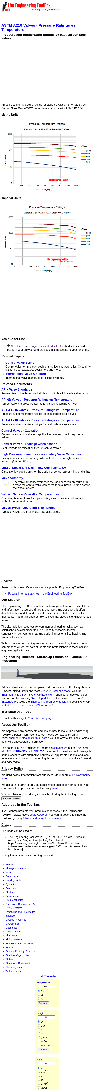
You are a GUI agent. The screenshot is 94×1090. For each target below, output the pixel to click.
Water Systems (13, 971)
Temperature (44, 982)
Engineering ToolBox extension (50, 701)
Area (39, 1059)
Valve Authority (12, 478)
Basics (9, 872)
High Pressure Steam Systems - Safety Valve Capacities (41, 454)
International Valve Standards (26, 374)
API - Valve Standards (16, 389)
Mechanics (11, 927)
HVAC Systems (13, 907)
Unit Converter (47, 976)
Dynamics (10, 884)
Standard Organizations (18, 955)
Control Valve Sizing (19, 362)
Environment (12, 896)
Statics (9, 959)
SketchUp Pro (10, 701)
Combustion (12, 876)
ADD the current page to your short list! (34, 346)
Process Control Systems (19, 943)
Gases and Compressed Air (20, 903)
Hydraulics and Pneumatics (20, 911)
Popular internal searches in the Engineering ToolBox (40, 593)
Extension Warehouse (38, 705)
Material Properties (15, 919)
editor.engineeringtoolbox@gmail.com (24, 738)
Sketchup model (62, 691)
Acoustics (10, 864)
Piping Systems (13, 939)
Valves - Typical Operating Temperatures (30, 494)
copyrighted (60, 747)
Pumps (9, 947)
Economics (11, 888)
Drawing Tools (13, 880)
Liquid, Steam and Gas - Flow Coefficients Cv (33, 467)
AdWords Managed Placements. (42, 818)
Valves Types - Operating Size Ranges (28, 507)
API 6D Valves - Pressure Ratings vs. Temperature (36, 399)
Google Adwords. (38, 814)
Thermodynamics (14, 967)
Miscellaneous (13, 931)
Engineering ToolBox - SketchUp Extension (27, 694)
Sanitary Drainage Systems (20, 951)
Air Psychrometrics (15, 868)
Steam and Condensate (18, 963)
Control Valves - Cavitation (20, 430)
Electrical (10, 892)
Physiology (11, 935)
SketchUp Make (41, 698)
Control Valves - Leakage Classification (29, 444)
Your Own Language (41, 718)
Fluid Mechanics (14, 900)
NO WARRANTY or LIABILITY (25, 751)
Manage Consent (11, 798)
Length (40, 1013)
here (55, 788)
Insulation (10, 915)
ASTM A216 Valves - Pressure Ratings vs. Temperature (40, 410)
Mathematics (12, 923)
